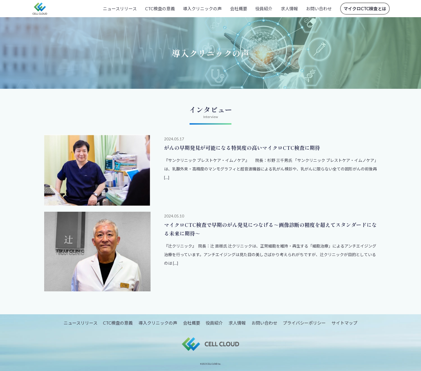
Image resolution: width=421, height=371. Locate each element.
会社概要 (238, 8)
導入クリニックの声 (202, 8)
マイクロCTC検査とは (365, 8)
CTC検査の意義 (160, 8)
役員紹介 (263, 8)
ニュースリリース (120, 8)
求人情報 (289, 8)
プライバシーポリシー (304, 322)
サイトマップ (344, 322)
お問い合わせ (319, 8)
